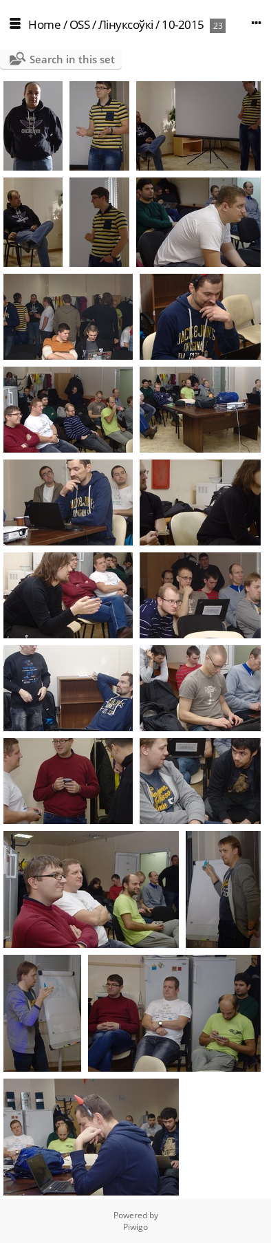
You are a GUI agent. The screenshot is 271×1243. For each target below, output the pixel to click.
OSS (79, 24)
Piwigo (135, 1227)
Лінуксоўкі (125, 24)
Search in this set (72, 59)
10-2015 (183, 24)
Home (44, 24)
